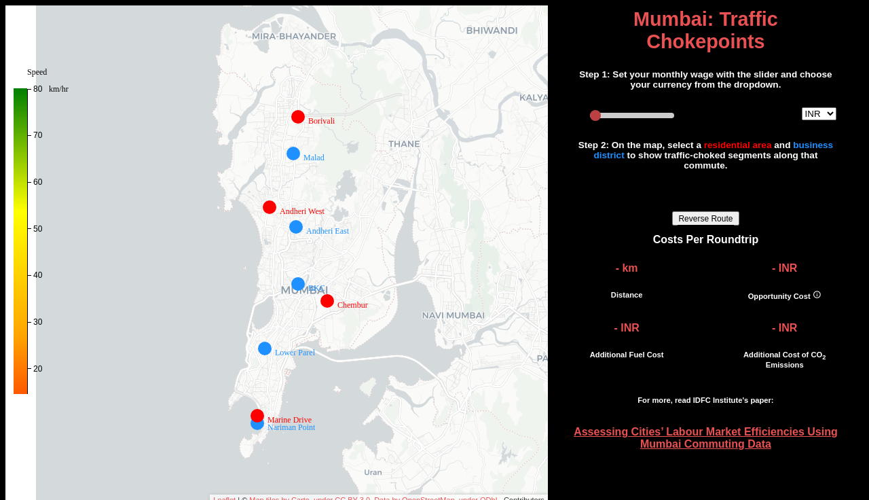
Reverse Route (705, 219)
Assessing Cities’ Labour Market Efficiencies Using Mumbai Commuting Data (706, 438)
